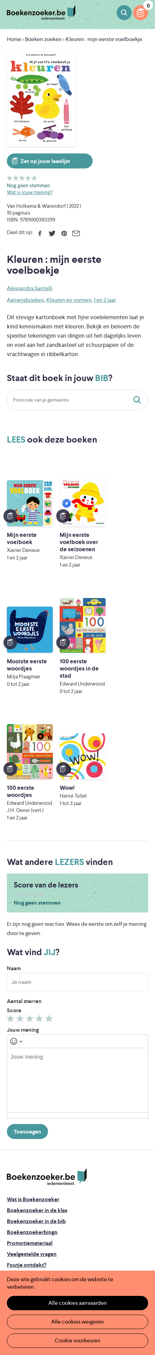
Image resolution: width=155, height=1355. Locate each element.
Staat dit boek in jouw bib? (138, 399)
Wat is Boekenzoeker (33, 1080)
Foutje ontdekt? (26, 1145)
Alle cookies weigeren (77, 1321)
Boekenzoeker (41, 13)
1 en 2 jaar (105, 299)
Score (14, 891)
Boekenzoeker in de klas (37, 1091)
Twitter (52, 233)
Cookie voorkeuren (77, 1340)
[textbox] (77, 961)
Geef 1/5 (10, 177)
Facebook (40, 233)
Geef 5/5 (34, 177)
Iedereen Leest (106, 1247)
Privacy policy (23, 1209)
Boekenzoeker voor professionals (49, 1167)
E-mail (76, 233)
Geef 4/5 (28, 177)
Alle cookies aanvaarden (77, 1302)
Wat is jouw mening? (29, 192)
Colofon (17, 1178)
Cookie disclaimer (28, 1217)
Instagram (142, 1239)
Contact (17, 1189)
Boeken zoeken (124, 12)
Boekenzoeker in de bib (36, 1102)
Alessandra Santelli (29, 288)
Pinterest (64, 233)
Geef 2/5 (16, 177)
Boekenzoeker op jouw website (46, 1156)
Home (14, 39)
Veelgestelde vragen (32, 1134)
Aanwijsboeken (25, 299)
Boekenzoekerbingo (32, 1112)
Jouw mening (23, 910)
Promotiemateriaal (29, 1123)
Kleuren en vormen (69, 299)
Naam (14, 849)
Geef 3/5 (22, 177)
